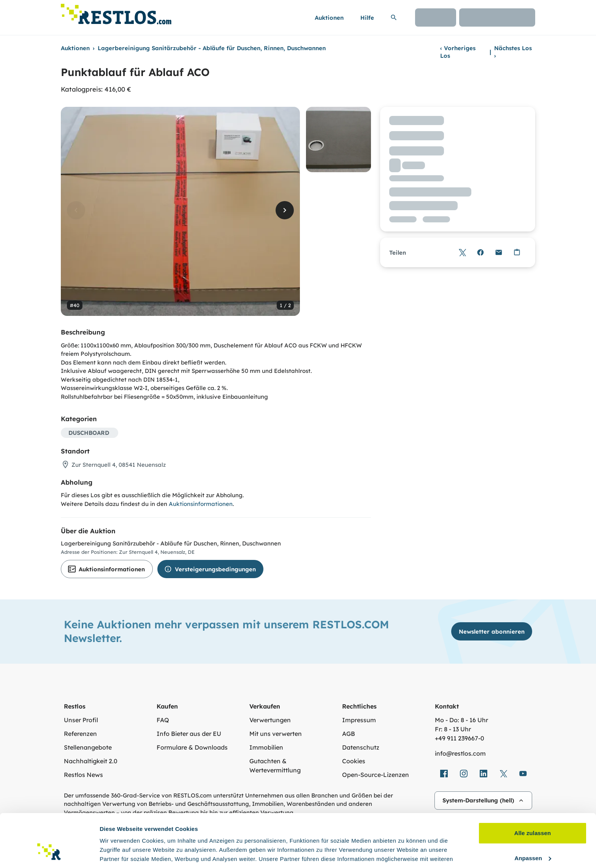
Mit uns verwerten (275, 733)
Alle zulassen (532, 784)
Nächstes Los (513, 51)
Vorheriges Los (458, 51)
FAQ (163, 720)
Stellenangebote (88, 747)
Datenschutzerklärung (320, 828)
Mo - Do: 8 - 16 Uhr (461, 720)
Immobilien (266, 747)
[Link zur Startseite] (116, 12)
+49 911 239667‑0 (459, 738)
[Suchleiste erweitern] (394, 17)
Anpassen (533, 808)
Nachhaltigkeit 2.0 (90, 761)
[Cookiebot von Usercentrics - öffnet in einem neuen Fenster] (49, 849)
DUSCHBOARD (88, 433)
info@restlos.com (460, 753)
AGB (348, 733)
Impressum (359, 720)
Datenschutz (360, 747)
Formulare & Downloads (192, 747)
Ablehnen (532, 834)
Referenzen (80, 733)
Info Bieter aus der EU (189, 733)
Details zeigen (119, 849)
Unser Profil (81, 720)
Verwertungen (270, 720)
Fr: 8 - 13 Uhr (453, 729)
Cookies (353, 761)
